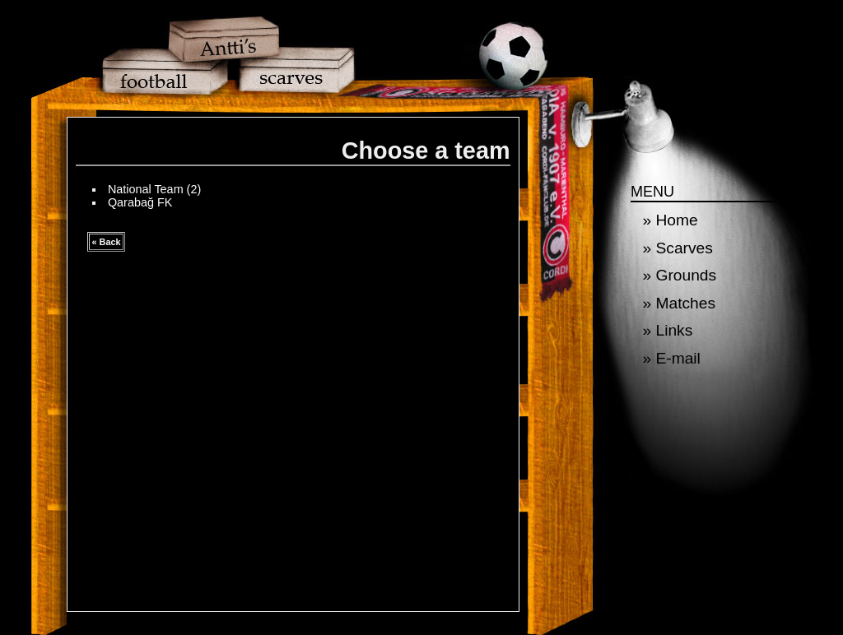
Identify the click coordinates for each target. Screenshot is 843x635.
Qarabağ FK (140, 202)
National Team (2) (154, 189)
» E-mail (672, 358)
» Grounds (680, 275)
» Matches (679, 303)
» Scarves (678, 248)
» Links (668, 330)
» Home (670, 220)
